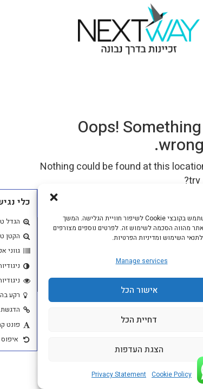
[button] (16, 197)
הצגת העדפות (101, 350)
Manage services (104, 261)
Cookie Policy (134, 374)
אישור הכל (101, 290)
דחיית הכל (101, 320)
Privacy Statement (81, 374)
